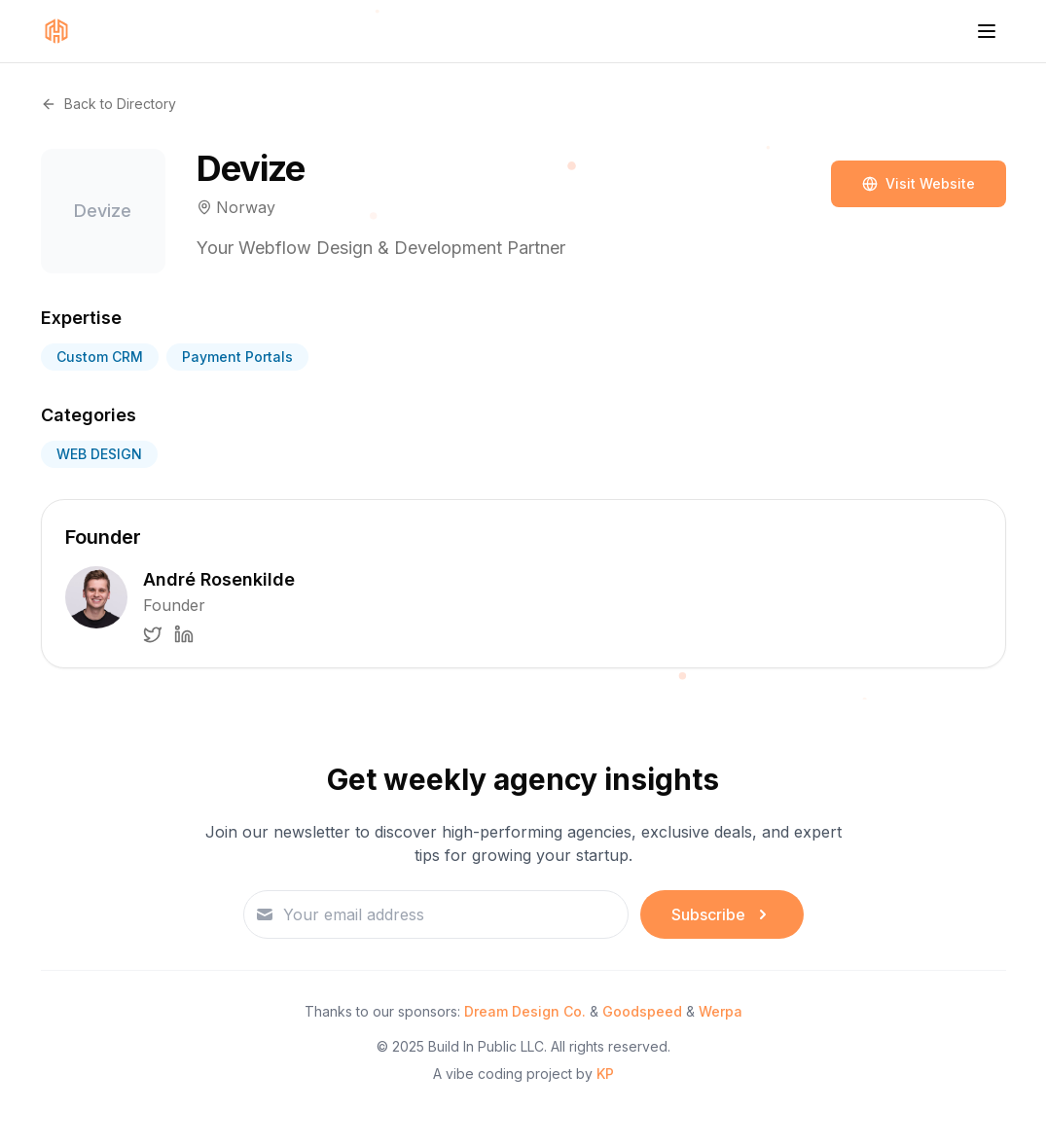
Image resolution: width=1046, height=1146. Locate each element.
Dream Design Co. (525, 1011)
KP (605, 1073)
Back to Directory (108, 103)
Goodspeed (642, 1011)
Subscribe (722, 914)
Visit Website (918, 183)
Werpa (720, 1011)
